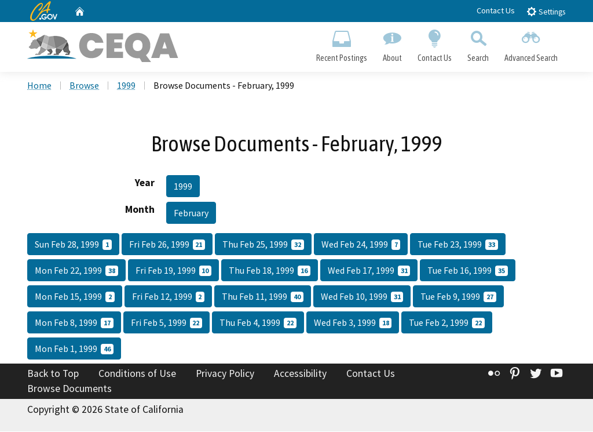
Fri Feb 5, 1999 (167, 323)
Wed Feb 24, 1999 (361, 245)
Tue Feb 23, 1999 (458, 245)
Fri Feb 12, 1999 (168, 297)
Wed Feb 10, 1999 (362, 297)
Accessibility (300, 374)
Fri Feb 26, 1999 (167, 245)
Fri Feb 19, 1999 (174, 271)
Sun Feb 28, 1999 (73, 245)
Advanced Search (531, 44)
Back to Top (53, 374)
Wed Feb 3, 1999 (353, 323)
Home (39, 86)
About (392, 44)
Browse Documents (69, 389)
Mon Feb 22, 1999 (76, 271)
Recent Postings (341, 44)
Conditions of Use (137, 374)
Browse (84, 86)
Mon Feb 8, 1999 (74, 323)
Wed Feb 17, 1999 (369, 271)
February (191, 214)
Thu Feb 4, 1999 (257, 323)
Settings (545, 11)
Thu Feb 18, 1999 (269, 271)
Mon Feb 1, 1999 (74, 349)
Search (478, 44)
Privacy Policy (225, 374)
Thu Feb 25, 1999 (263, 245)
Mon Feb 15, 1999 (75, 297)
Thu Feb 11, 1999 (262, 297)
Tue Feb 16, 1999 (467, 271)
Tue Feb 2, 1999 (447, 323)
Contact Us (496, 10)
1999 (126, 86)
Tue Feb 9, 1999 (458, 297)
